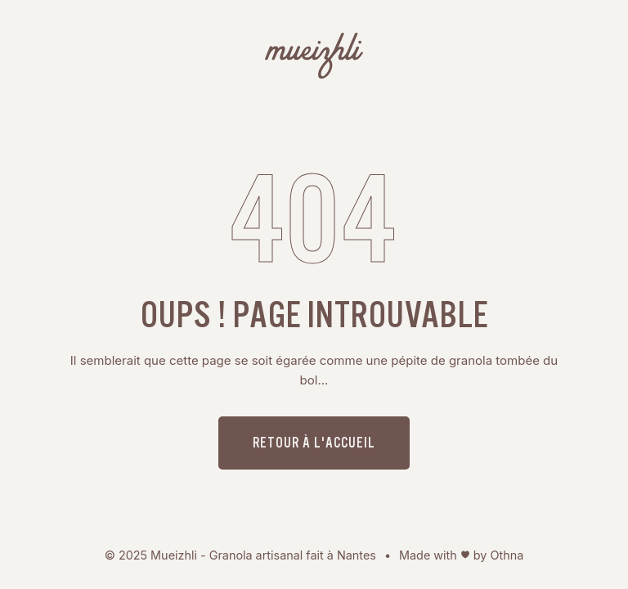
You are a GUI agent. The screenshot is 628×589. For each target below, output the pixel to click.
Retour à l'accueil (314, 442)
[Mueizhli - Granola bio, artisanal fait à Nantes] (314, 59)
